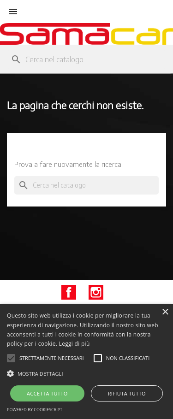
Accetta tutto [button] (47, 393)
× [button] (164, 312)
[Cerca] (86, 59)
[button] (86, 373)
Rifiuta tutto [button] (127, 393)
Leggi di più (74, 344)
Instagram (96, 292)
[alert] (86, 361)
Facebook (68, 292)
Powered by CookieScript (34, 410)
